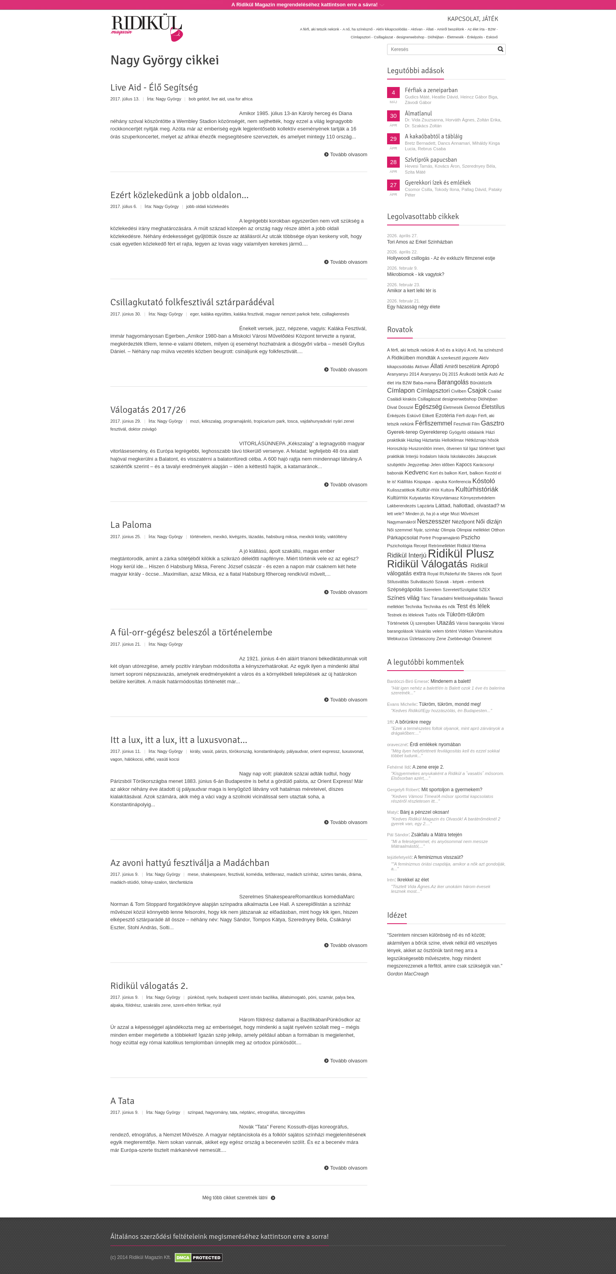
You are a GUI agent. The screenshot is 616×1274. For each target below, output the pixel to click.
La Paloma (130, 525)
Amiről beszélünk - (451, 29)
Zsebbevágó (459, 638)
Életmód (472, 407)
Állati (436, 366)
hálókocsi (134, 759)
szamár (326, 997)
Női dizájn (489, 521)
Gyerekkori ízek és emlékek (438, 182)
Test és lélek (473, 606)
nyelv (211, 997)
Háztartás (431, 440)
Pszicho (470, 538)
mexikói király (312, 536)
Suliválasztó (422, 581)
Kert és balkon (443, 473)
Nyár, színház (426, 529)
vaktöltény (337, 536)
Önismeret (481, 638)
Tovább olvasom (348, 154)
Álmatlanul (418, 113)
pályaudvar (297, 751)
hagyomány (216, 1112)
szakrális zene (157, 1005)
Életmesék (453, 407)
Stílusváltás (398, 581)
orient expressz (325, 751)
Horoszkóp (397, 448)
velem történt (445, 631)
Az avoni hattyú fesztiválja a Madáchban (190, 863)
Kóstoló (483, 481)
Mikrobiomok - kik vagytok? (415, 274)
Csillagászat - (384, 37)
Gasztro (493, 423)
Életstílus (493, 407)
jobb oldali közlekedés (207, 206)
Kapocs (464, 464)
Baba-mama (424, 382)
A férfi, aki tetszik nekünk (411, 350)
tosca (292, 421)
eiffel (149, 759)
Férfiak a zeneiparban (431, 90)
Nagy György (168, 98)
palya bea (344, 997)
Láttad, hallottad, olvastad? (467, 505)
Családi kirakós (401, 399)
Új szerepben (422, 623)
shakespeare (213, 874)
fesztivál (236, 874)
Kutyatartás (420, 497)
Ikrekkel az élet (413, 880)
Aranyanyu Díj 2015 (439, 374)
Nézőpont (463, 522)
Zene (441, 638)
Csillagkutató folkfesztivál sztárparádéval (192, 302)
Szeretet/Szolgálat (460, 589)
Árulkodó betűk (473, 374)
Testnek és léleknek (405, 614)
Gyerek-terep (402, 432)
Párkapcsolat (402, 538)
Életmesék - (456, 37)
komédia (254, 874)
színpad (195, 1112)
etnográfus (267, 1112)
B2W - (493, 29)
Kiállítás (405, 481)
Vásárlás (423, 631)
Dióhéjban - (437, 37)
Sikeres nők (479, 573)
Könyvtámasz (445, 497)
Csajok (476, 390)
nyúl (217, 1005)
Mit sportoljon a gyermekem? (451, 789)
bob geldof (199, 98)
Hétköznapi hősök (482, 440)
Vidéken (465, 631)
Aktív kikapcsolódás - (393, 29)
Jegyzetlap (418, 464)
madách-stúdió (124, 882)
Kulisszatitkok (401, 489)
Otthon (498, 529)
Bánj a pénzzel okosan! (424, 812)
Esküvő (492, 37)
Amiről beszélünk (462, 366)
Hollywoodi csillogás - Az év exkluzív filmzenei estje (441, 258)
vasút (207, 751)
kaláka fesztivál (248, 314)
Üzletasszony (422, 638)
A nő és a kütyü (451, 350)
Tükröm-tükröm (465, 614)
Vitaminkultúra (488, 631)
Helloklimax (453, 440)
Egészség (428, 406)
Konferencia (459, 481)
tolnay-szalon (154, 882)
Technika (413, 606)
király (195, 751)
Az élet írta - (477, 29)
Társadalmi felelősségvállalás (459, 598)
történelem (200, 536)
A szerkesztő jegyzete (457, 357)
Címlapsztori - (362, 37)
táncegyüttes (292, 1112)
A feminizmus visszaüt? (438, 857)
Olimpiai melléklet (473, 529)
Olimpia (448, 529)
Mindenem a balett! (451, 681)
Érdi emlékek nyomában (435, 744)
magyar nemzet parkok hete (292, 314)
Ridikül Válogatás (429, 564)
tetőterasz (274, 874)
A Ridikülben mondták (412, 358)
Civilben (458, 391)
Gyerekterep (433, 432)
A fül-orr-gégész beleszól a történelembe (191, 632)
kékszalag (211, 421)
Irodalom (427, 456)
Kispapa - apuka (430, 481)
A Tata (122, 1101)
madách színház (302, 874)
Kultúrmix (397, 498)
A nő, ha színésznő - (358, 29)
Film (476, 424)
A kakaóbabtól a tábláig (434, 136)
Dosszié (405, 407)
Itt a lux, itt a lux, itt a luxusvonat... (179, 740)
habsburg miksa (281, 536)
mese (193, 874)
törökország (240, 751)
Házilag (414, 440)
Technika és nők (439, 606)
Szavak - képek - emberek (459, 581)
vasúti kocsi (168, 759)
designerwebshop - (412, 37)
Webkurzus (397, 638)
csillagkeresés (335, 314)
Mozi (455, 513)
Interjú (412, 456)
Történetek (398, 623)
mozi (194, 421)
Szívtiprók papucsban (431, 159)
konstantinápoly (269, 751)
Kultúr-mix (427, 490)
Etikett (428, 415)
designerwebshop (459, 399)
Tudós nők (435, 614)
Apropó (490, 366)
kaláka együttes (216, 314)
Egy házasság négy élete (413, 307)
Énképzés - (476, 37)
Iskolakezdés (462, 456)
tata (233, 1112)
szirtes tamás (333, 874)
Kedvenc (416, 472)
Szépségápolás (404, 589)
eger (194, 314)
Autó (493, 374)
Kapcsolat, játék (472, 19)
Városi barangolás (473, 623)
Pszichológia (399, 545)
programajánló (237, 421)
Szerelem (432, 589)
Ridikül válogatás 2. (149, 986)
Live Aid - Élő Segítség (154, 87)
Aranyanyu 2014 (403, 374)
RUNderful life (453, 573)
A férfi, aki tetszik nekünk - (321, 29)
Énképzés (396, 415)
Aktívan (422, 366)
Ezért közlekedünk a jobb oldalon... (179, 195)
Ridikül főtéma (471, 545)
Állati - (431, 29)
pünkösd (196, 997)
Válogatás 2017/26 (148, 410)
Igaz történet (482, 448)
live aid (218, 98)
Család (494, 391)
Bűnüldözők (481, 382)
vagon (116, 759)
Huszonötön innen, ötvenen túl (438, 448)
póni (312, 997)
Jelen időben (443, 464)
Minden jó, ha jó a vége (428, 513)
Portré (425, 537)
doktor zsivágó (142, 429)
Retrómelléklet (442, 545)
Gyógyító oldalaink (466, 432)
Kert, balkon (471, 473)
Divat (392, 407)
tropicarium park (269, 421)
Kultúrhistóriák (476, 489)
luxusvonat (352, 751)
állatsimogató (293, 997)
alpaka (116, 1005)
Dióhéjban (487, 399)
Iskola (443, 456)
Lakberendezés (401, 505)
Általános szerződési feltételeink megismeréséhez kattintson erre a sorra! (219, 1236)
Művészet (470, 513)
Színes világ (403, 597)
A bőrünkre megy (413, 722)
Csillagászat (429, 399)
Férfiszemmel (433, 423)
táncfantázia (181, 882)
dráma (355, 874)
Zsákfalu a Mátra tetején (436, 834)
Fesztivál (462, 424)
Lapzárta (425, 505)
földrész (133, 1005)
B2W (407, 382)
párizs (221, 751)
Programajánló (446, 537)
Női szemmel (399, 529)
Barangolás (453, 382)
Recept (420, 545)
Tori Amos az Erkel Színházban (420, 242)
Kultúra (447, 490)
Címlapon (402, 390)
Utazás (445, 622)
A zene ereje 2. (428, 767)
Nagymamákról (401, 522)
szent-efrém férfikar (191, 1005)
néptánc (247, 1112)
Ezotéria (445, 415)
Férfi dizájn (466, 415)
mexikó (220, 536)
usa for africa (240, 98)
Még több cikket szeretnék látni (235, 1197)
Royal (432, 573)
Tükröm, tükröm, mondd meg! (450, 704)
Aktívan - (418, 29)
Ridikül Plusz (461, 553)
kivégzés (237, 536)
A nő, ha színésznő (485, 350)
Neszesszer (434, 521)
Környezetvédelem (477, 497)
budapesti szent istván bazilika (248, 997)
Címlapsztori (433, 390)
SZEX (484, 589)
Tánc (425, 598)
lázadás (256, 536)
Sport (496, 573)
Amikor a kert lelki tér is (411, 290)
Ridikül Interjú (407, 555)
